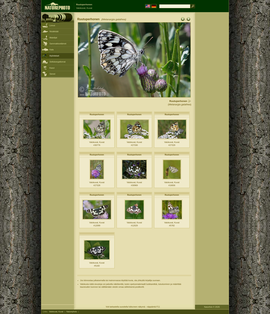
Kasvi (52, 68)
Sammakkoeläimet (58, 43)
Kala (52, 49)
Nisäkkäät (54, 31)
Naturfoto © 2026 (212, 307)
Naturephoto (71, 312)
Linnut (52, 25)
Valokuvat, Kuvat (56, 312)
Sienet (52, 74)
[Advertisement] (212, 72)
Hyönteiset (54, 56)
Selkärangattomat (57, 62)
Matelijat (53, 37)
